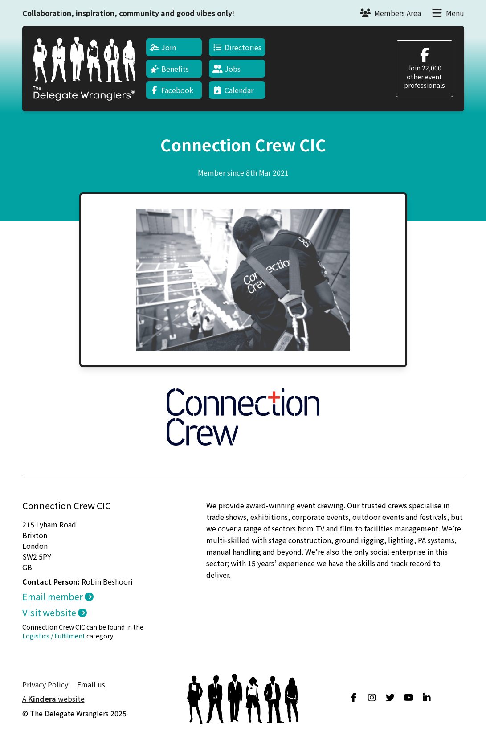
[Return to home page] (84, 69)
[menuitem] (174, 47)
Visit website (54, 612)
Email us (91, 684)
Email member (58, 596)
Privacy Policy (45, 684)
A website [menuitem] (53, 698)
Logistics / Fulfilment (53, 635)
